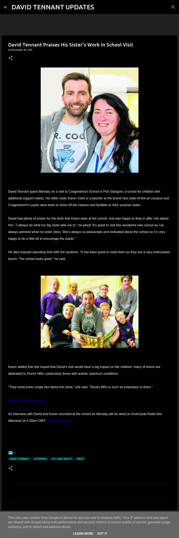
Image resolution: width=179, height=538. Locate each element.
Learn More (83, 534)
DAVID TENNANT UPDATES (52, 7)
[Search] (99, 7)
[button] (10, 58)
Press (80, 458)
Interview (40, 458)
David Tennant (19, 458)
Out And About (62, 458)
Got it (102, 534)
